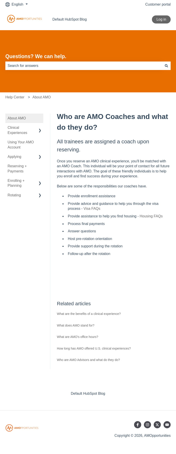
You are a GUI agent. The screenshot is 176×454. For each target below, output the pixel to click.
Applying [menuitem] (14, 157)
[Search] (166, 66)
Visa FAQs (91, 208)
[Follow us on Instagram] (147, 424)
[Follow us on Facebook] (137, 424)
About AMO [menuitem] (17, 118)
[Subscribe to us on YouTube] (167, 424)
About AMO (42, 97)
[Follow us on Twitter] (157, 424)
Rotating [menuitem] (14, 195)
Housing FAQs (151, 216)
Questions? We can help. (35, 56)
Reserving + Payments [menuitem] (17, 168)
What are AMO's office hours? (77, 337)
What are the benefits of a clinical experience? (89, 314)
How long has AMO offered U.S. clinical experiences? (94, 348)
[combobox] (83, 66)
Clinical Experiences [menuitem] (17, 130)
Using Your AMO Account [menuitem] (21, 144)
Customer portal (158, 4)
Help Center (14, 97)
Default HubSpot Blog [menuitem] (88, 393)
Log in (161, 19)
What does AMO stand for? (75, 325)
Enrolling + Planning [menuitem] (16, 183)
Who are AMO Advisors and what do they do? (88, 360)
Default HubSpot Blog (69, 19)
